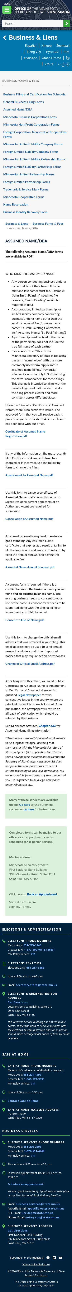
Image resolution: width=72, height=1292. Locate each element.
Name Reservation (15, 204)
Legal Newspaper (29, 695)
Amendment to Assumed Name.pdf (29, 475)
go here (29, 809)
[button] (66, 23)
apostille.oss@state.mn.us (45, 1208)
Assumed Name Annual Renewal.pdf (29, 567)
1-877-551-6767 (34, 1151)
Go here (24, 804)
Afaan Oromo (51, 58)
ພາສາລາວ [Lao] (30, 58)
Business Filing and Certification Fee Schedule (34, 94)
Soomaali (63, 45)
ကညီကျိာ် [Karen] (64, 64)
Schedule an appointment (25, 1184)
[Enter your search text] (32, 23)
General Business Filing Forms (23, 102)
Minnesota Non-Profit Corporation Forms (31, 124)
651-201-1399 (32, 1074)
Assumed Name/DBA (17, 109)
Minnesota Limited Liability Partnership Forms (34, 159)
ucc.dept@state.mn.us (37, 1213)
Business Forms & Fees (47, 223)
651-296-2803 (32, 1146)
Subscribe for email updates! (26, 1257)
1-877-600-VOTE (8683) (39, 949)
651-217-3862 (35, 967)
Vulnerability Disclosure (36, 1264)
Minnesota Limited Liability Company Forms (33, 144)
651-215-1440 (32, 945)
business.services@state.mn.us (38, 1204)
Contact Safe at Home (23, 1101)
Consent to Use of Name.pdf (24, 620)
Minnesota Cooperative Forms (23, 197)
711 (33, 954)
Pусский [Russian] (52, 52)
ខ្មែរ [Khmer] (68, 58)
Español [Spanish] (30, 45)
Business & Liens (30, 37)
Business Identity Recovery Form (25, 212)
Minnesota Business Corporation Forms (30, 117)
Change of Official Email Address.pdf (30, 663)
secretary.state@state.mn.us (36, 985)
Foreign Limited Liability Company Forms (30, 151)
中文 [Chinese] (67, 52)
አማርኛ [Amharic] (49, 64)
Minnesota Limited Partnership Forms (28, 174)
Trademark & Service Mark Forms (25, 189)
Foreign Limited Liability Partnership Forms (32, 166)
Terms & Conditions (36, 1275)
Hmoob (46, 45)
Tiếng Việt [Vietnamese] (33, 52)
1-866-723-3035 (34, 1079)
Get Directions (18, 1002)
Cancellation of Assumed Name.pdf (29, 518)
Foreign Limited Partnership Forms (26, 182)
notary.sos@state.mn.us (42, 1217)
